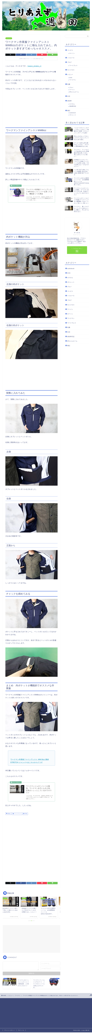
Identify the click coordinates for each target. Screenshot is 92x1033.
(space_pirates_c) (34, 66)
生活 (68, 96)
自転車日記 (72, 106)
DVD (70, 77)
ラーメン (72, 89)
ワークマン (8, 38)
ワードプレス (73, 65)
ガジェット (72, 115)
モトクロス (70, 70)
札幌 (68, 84)
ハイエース (70, 58)
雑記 (68, 110)
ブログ (69, 62)
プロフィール (21, 1030)
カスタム (72, 104)
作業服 (25, 814)
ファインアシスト (17, 814)
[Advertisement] (31, 110)
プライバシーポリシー (9, 1030)
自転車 (69, 101)
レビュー (70, 74)
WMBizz (9, 814)
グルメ (71, 87)
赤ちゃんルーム (74, 92)
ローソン (72, 53)
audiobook (72, 112)
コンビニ (70, 50)
